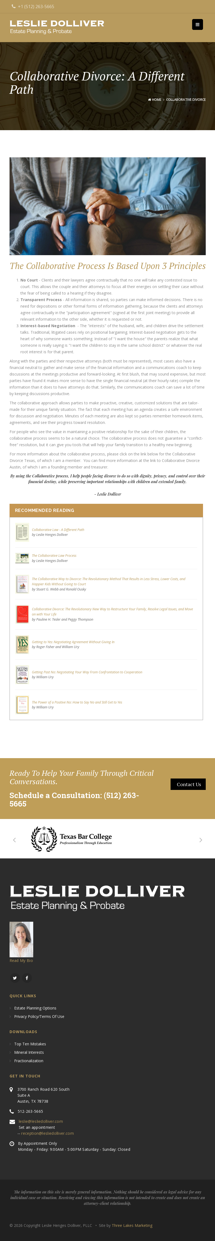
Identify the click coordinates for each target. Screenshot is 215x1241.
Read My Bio (21, 960)
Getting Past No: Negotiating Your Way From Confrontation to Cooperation (87, 672)
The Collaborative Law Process (54, 555)
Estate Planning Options (35, 1008)
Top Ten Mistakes (30, 1044)
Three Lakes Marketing (132, 1225)
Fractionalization (28, 1061)
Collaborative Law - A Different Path (58, 529)
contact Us (189, 784)
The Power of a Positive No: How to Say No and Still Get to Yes (77, 702)
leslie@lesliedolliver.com (41, 1121)
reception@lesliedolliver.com (47, 1133)
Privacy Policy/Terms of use (39, 1016)
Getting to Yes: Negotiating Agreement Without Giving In (73, 642)
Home (156, 99)
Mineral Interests (29, 1052)
